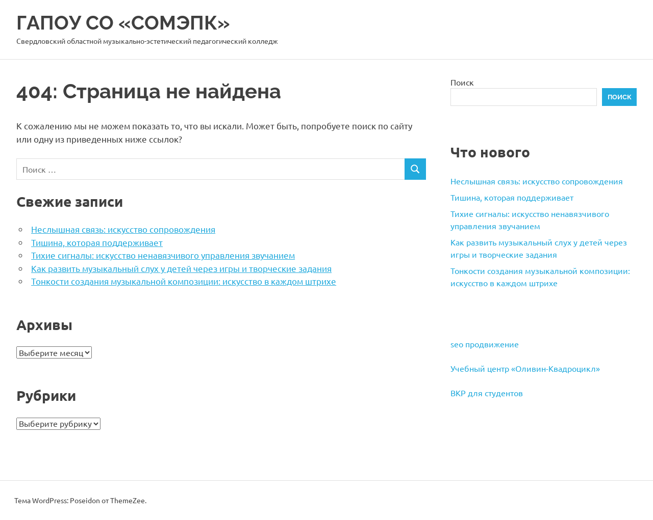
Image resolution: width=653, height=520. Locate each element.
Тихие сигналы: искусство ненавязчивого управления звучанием (163, 255)
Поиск (462, 82)
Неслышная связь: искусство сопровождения (123, 229)
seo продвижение (484, 344)
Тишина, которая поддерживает (97, 242)
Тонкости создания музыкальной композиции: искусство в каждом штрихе (183, 281)
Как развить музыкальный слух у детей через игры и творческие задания (181, 268)
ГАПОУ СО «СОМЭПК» (123, 22)
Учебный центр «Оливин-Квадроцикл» (525, 368)
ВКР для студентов (486, 393)
